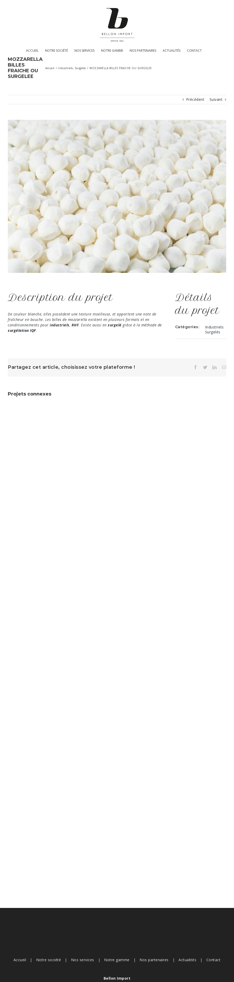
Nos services (82, 959)
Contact (213, 959)
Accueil (20, 959)
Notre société (48, 959)
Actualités (187, 959)
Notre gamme (117, 959)
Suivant (216, 99)
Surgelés (212, 331)
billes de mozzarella (69, 319)
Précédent (195, 99)
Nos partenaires (154, 959)
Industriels (214, 327)
